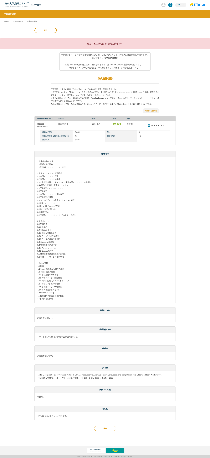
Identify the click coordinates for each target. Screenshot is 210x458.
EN (183, 5)
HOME (6, 21)
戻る (45, 30)
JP (179, 5)
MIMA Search (151, 111)
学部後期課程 (18, 21)
